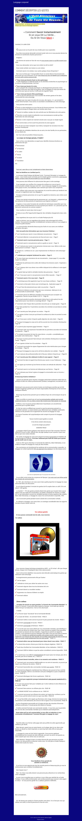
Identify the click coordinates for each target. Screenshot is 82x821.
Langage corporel (20, 2)
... (44, 819)
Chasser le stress (40, 819)
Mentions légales (48, 817)
